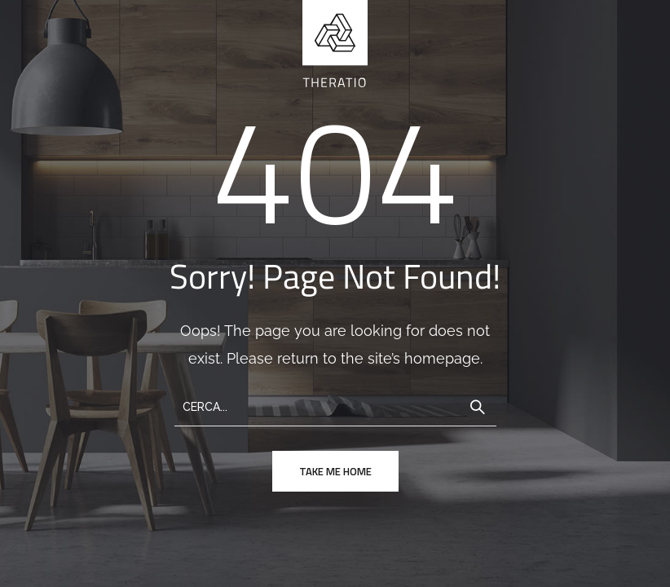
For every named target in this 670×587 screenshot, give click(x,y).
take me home (335, 471)
